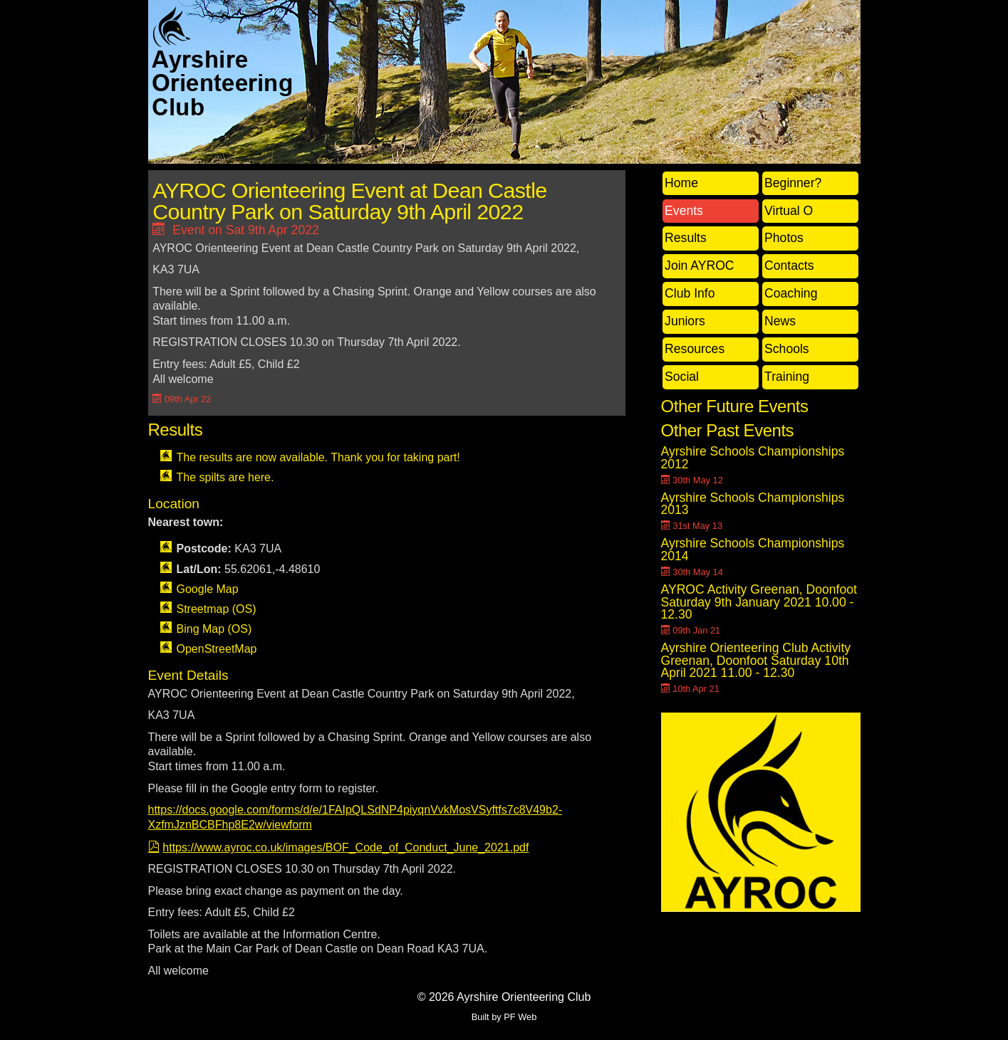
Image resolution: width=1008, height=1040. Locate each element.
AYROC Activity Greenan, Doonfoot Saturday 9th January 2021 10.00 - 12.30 (759, 601)
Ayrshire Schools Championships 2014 (753, 549)
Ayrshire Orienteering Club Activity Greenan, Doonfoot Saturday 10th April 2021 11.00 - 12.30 (756, 660)
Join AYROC (699, 265)
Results (686, 238)
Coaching (790, 293)
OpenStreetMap (217, 649)
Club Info (690, 293)
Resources (694, 349)
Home (681, 183)
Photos (784, 238)
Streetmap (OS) (216, 609)
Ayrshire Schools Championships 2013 (753, 504)
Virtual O (788, 211)
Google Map (208, 589)
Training (786, 376)
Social (682, 376)
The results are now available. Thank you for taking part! (318, 457)
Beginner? (792, 183)
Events (684, 211)
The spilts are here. (225, 477)
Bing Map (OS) (214, 629)
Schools (786, 349)
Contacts (789, 265)
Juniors (685, 321)
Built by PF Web (504, 1017)
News (780, 321)
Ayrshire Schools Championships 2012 (753, 457)
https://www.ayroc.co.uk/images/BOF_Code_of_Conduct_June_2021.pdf (345, 847)
